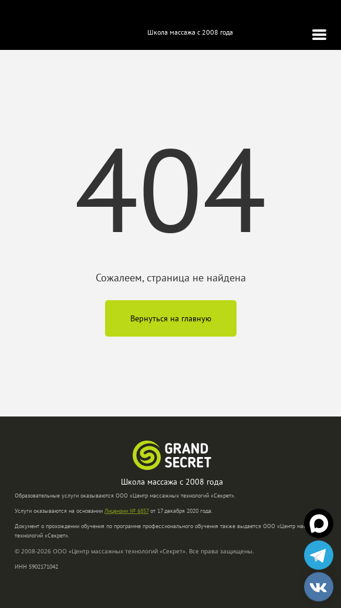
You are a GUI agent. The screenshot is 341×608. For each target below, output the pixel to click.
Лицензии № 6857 (126, 511)
